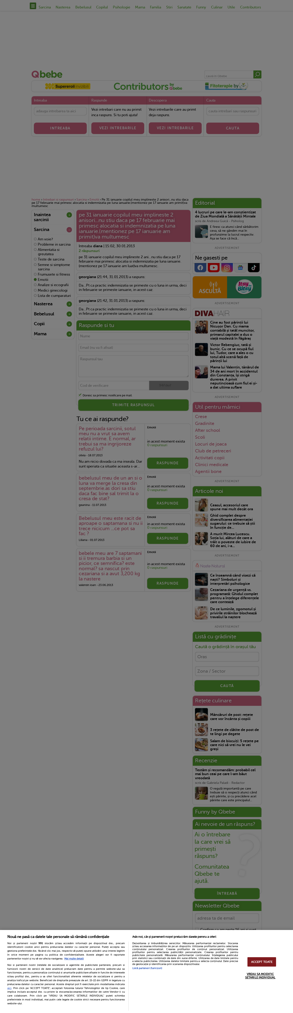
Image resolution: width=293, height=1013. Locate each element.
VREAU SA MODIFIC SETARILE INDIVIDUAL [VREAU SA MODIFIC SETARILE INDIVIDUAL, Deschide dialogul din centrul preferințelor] (260, 975)
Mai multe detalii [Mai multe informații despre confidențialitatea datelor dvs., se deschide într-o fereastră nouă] (74, 958)
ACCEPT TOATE (262, 962)
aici (9, 988)
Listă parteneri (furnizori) (147, 968)
